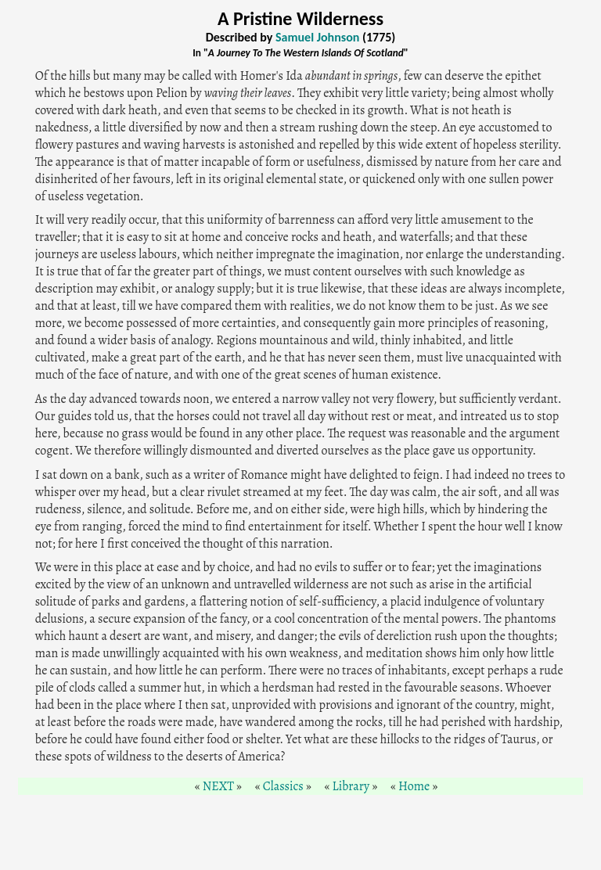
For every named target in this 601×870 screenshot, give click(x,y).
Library (351, 786)
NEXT (218, 786)
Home (414, 786)
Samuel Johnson (317, 37)
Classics (283, 786)
